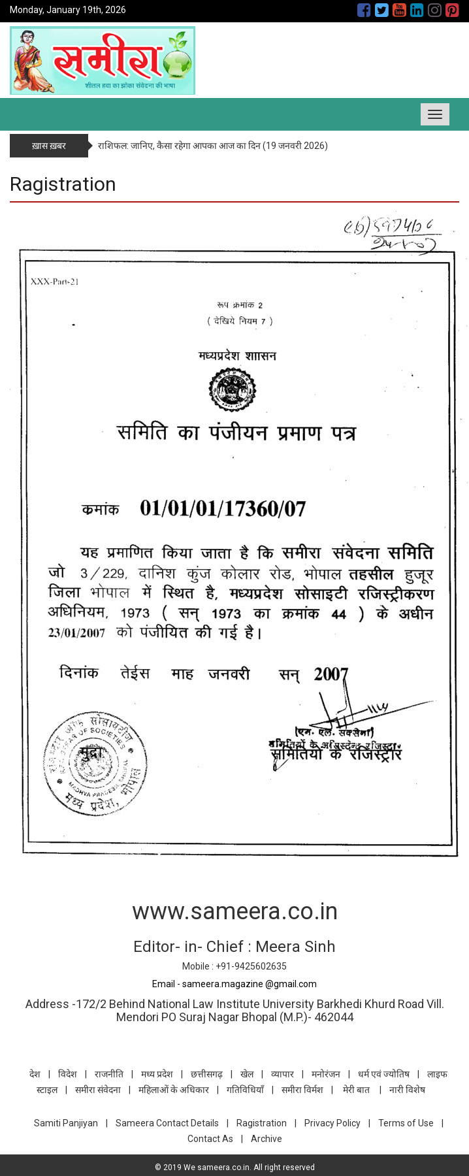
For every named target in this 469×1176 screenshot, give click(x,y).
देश (34, 1074)
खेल (246, 1074)
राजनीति (109, 1074)
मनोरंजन (326, 1074)
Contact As (210, 1139)
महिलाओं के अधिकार (173, 1090)
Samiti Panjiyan (66, 1123)
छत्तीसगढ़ (207, 1074)
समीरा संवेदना (98, 1090)
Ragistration (261, 1123)
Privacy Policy (332, 1123)
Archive (266, 1139)
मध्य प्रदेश (157, 1074)
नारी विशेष (407, 1090)
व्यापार (282, 1074)
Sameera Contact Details (167, 1123)
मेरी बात (356, 1090)
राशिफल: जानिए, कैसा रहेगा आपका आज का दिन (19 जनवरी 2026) (213, 145)
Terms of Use (406, 1123)
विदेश (67, 1074)
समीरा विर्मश (302, 1090)
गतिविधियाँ (245, 1090)
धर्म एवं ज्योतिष (384, 1074)
